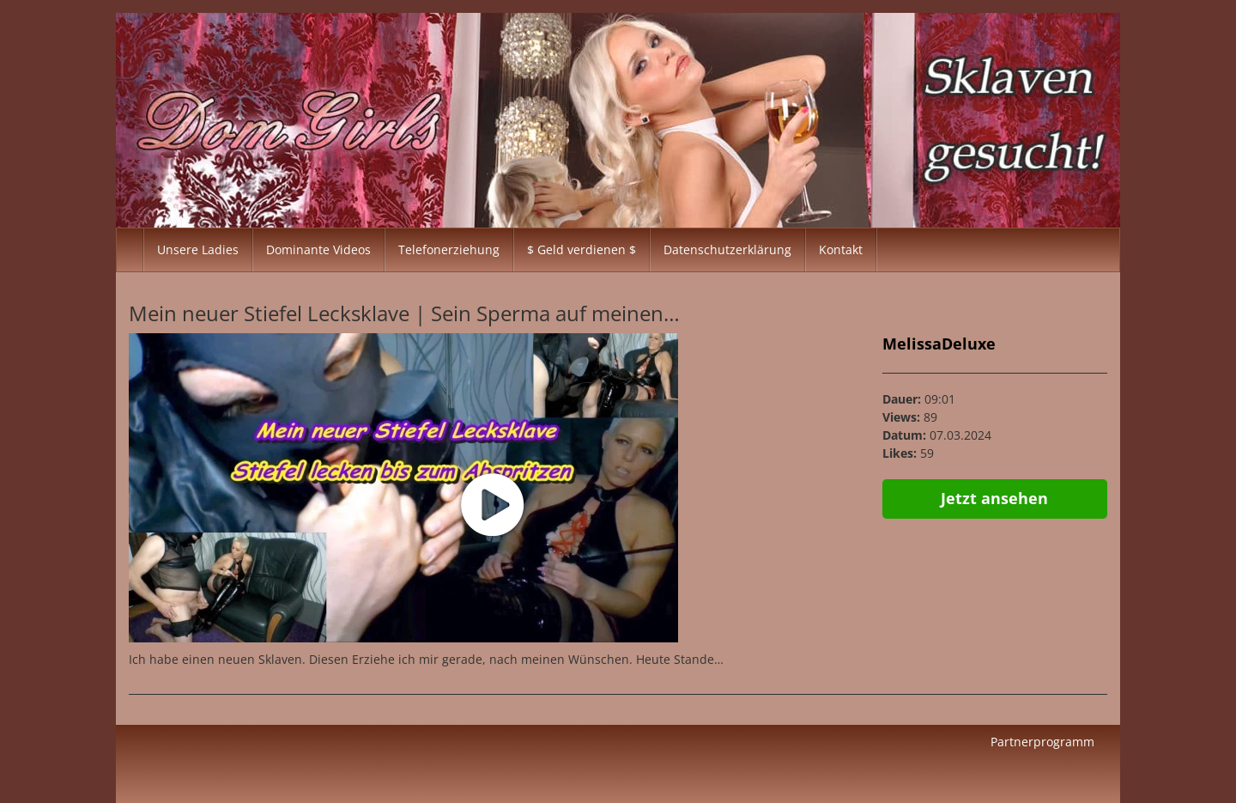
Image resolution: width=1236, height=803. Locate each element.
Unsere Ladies (198, 249)
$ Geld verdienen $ (581, 249)
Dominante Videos (318, 249)
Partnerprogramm (1042, 741)
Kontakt (841, 249)
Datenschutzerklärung (727, 249)
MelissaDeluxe (939, 343)
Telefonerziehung (449, 249)
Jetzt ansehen (994, 498)
